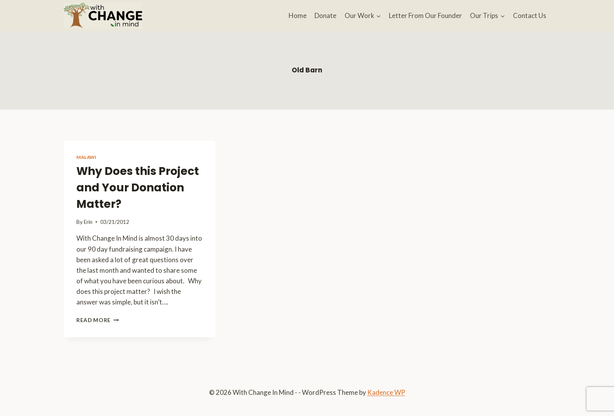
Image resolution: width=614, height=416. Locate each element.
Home (298, 15)
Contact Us (529, 15)
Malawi (86, 157)
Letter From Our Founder (425, 15)
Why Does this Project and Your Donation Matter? (137, 188)
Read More (97, 320)
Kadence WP (386, 392)
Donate (325, 15)
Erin (88, 222)
